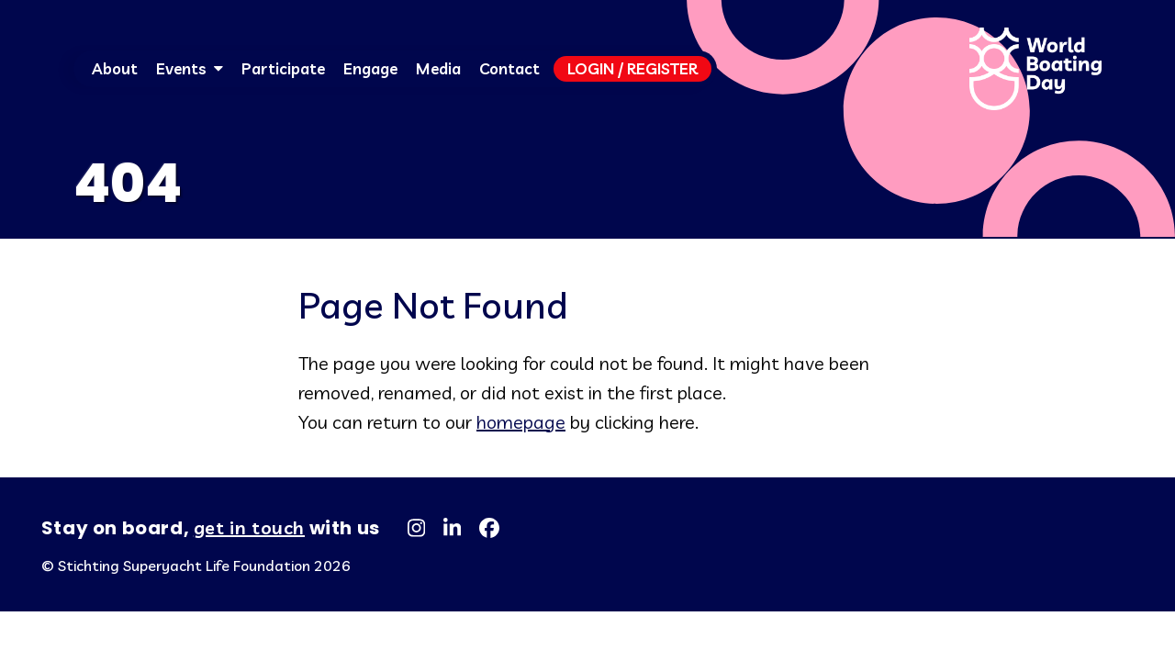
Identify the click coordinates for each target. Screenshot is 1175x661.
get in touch (249, 527)
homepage (520, 421)
